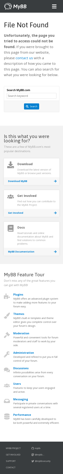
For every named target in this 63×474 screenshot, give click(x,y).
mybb (35, 448)
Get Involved (13, 454)
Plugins (18, 294)
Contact (10, 467)
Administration (23, 353)
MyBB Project (13, 448)
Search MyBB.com (18, 90)
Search (31, 106)
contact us (24, 57)
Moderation (21, 333)
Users (17, 384)
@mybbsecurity (40, 461)
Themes (18, 314)
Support (11, 461)
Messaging (20, 399)
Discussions (21, 368)
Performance (22, 415)
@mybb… (37, 454)
